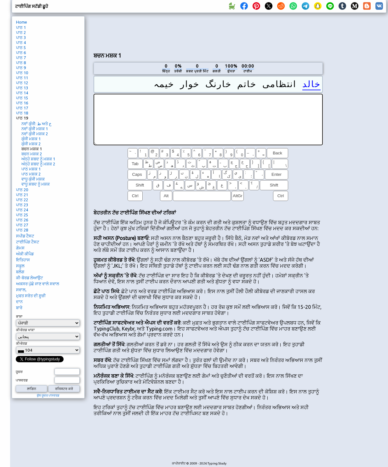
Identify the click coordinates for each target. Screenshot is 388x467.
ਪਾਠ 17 (22, 108)
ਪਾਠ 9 (21, 67)
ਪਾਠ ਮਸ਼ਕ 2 (31, 174)
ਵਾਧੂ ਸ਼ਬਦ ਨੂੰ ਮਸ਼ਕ (35, 184)
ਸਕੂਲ (20, 266)
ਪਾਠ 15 (22, 98)
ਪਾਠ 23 (22, 205)
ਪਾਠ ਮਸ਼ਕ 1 (31, 169)
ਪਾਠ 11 (22, 77)
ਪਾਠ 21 (22, 194)
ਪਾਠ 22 (22, 199)
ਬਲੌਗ (20, 272)
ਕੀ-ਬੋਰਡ (21, 343)
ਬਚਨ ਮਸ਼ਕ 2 (31, 154)
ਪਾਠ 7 (21, 57)
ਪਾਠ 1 (21, 27)
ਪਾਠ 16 (22, 103)
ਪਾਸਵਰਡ (22, 380)
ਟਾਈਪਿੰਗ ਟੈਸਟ (27, 242)
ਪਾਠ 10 (22, 72)
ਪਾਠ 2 (21, 32)
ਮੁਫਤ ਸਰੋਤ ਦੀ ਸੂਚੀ (31, 295)
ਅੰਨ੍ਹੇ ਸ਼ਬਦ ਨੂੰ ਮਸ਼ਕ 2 (38, 164)
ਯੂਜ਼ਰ (19, 372)
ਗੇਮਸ (20, 248)
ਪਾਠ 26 (22, 220)
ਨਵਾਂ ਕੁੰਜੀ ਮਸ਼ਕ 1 (34, 128)
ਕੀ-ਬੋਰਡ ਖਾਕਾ (25, 330)
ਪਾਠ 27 (22, 225)
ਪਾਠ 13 (22, 88)
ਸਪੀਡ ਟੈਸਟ (25, 236)
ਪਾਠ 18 (22, 113)
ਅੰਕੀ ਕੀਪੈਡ (25, 254)
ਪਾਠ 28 (22, 230)
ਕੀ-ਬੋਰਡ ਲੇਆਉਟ (29, 277)
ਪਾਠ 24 (22, 210)
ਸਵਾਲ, (21, 289)
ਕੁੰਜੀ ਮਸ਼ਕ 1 (31, 138)
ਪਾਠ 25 (22, 215)
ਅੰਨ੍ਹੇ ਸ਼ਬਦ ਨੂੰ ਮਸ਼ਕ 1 (38, 159)
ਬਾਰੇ (19, 307)
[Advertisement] (208, 32)
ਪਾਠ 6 (21, 52)
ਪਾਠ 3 (21, 37)
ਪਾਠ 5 (21, 47)
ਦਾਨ (19, 301)
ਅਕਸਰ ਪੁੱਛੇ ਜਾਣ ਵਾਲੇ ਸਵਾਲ (37, 283)
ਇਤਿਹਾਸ (23, 260)
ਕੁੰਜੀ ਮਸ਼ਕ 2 (31, 144)
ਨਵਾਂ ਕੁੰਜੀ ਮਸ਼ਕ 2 (34, 133)
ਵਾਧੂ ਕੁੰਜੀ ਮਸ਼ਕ (33, 179)
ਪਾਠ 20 (22, 189)
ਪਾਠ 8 (21, 62)
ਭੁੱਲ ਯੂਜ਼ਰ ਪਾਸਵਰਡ (48, 395)
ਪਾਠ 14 (22, 93)
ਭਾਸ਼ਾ (19, 316)
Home (21, 22)
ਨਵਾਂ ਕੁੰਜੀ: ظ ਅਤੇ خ (36, 123)
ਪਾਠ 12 (22, 83)
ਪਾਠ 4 (21, 42)
